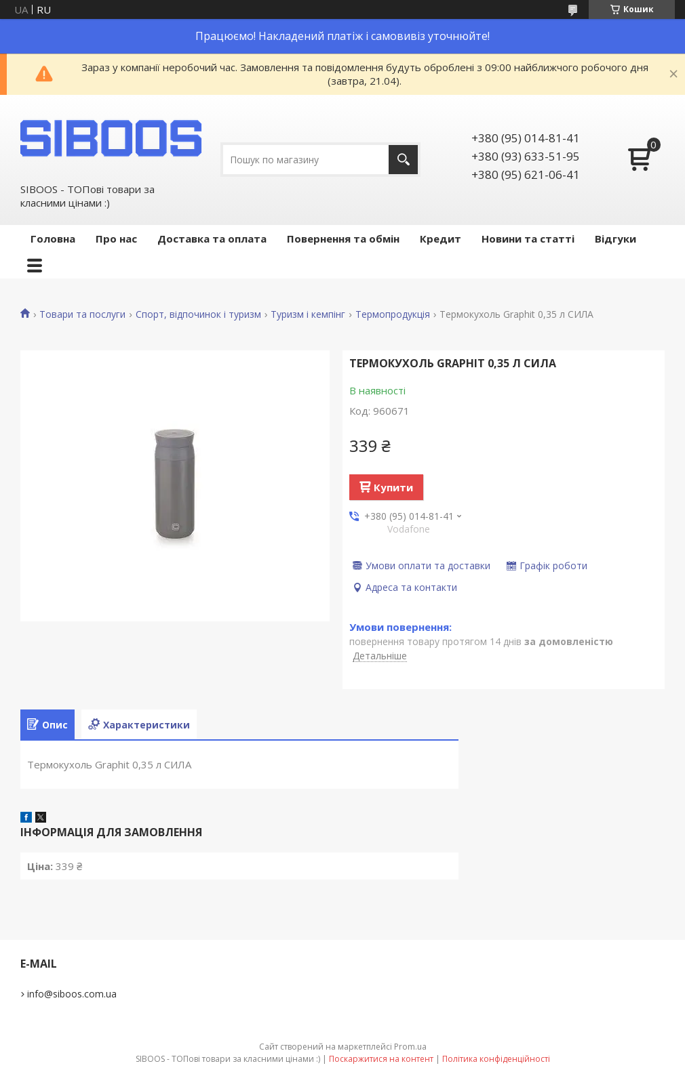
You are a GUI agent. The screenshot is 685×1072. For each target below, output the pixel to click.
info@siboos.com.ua (72, 993)
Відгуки (615, 238)
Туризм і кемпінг (308, 314)
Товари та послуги (82, 314)
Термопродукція (392, 314)
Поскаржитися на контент (381, 1059)
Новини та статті (528, 238)
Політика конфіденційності (496, 1059)
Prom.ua (410, 1046)
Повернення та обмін (343, 238)
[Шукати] (403, 159)
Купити (393, 487)
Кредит (440, 238)
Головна (53, 238)
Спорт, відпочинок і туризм (198, 314)
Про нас (116, 238)
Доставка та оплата (212, 238)
